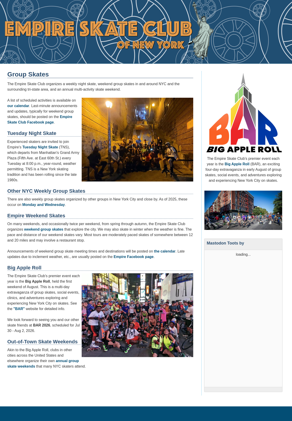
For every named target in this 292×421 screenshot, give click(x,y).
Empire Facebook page (134, 257)
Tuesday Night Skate (40, 147)
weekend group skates (43, 229)
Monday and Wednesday (43, 205)
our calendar (18, 106)
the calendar (164, 251)
